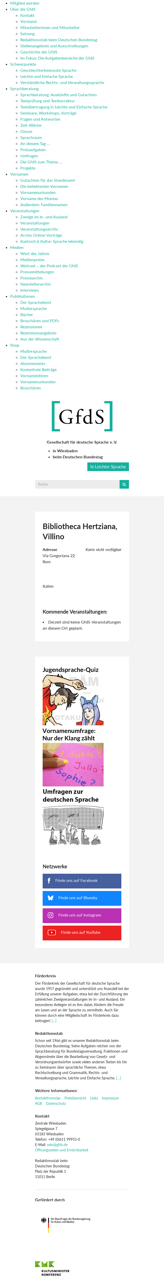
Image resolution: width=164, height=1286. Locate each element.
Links (94, 1098)
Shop (14, 345)
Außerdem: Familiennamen (44, 204)
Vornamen (19, 174)
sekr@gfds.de (57, 1144)
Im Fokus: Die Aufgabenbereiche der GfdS (57, 57)
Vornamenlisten (34, 375)
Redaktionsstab (49, 1033)
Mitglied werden (24, 3)
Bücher (26, 314)
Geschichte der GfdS (38, 51)
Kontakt (27, 15)
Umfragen (29, 155)
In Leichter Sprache (108, 466)
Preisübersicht (75, 1098)
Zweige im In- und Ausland (44, 216)
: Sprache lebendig (51, 241)
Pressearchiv (31, 277)
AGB (38, 1103)
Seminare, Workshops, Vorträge (48, 112)
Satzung (27, 33)
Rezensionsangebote (38, 332)
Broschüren (30, 387)
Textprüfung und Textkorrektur (47, 100)
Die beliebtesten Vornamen (44, 186)
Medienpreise (32, 259)
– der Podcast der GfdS (49, 265)
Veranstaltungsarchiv (39, 229)
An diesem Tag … (35, 143)
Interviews (29, 290)
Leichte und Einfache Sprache (46, 76)
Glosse (26, 131)
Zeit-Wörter (31, 125)
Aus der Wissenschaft (39, 338)
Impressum (110, 1098)
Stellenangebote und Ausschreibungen (54, 45)
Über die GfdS (23, 9)
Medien (17, 247)
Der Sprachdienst (35, 302)
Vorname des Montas (39, 198)
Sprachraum (31, 137)
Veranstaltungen (24, 210)
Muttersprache (33, 308)
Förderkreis (45, 975)
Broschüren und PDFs (39, 320)
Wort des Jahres (34, 253)
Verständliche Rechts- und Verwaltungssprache (62, 82)
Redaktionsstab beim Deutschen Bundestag (58, 39)
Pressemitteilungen (37, 271)
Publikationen (22, 296)
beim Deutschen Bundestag (78, 456)
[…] (54, 1021)
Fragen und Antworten (40, 119)
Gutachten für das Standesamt (47, 180)
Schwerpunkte (23, 64)
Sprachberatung (24, 88)
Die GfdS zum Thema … (41, 161)
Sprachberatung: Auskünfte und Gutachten (58, 94)
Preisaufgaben (33, 149)
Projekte (27, 167)
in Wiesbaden (65, 450)
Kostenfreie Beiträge (38, 369)
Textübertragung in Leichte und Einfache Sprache (63, 106)
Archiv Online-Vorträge (41, 235)
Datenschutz (56, 1103)
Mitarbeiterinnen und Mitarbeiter (50, 27)
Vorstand (28, 21)
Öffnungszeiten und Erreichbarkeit (61, 1150)
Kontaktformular (48, 1098)
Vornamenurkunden (38, 192)
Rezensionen (31, 326)
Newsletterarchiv (35, 283)
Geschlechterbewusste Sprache (48, 70)
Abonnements (32, 363)
